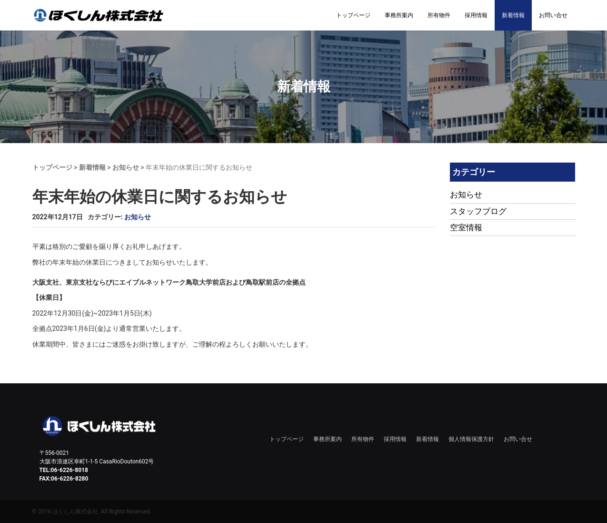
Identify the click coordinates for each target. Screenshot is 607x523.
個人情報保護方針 (471, 439)
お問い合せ (553, 15)
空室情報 (466, 227)
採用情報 (476, 15)
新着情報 (513, 15)
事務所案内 (399, 15)
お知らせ (125, 167)
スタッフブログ (478, 211)
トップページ (353, 15)
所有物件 (439, 15)
